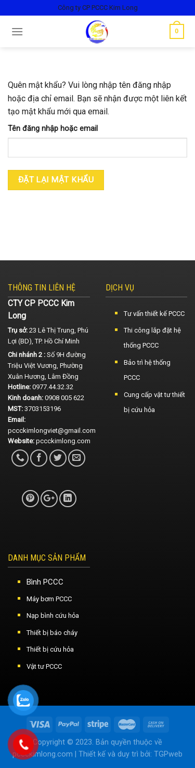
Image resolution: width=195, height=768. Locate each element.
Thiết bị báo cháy (52, 633)
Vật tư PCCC (44, 666)
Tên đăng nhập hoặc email (53, 128)
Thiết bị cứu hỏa (50, 649)
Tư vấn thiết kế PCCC (154, 313)
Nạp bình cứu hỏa (53, 615)
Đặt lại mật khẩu (56, 179)
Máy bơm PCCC (49, 599)
